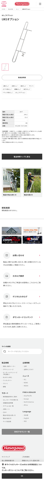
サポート (5, 394)
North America (29, 403)
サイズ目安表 (7, 422)
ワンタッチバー (7, 381)
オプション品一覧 (8, 407)
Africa (26, 406)
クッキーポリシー (8, 470)
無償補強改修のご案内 (10, 397)
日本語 (26, 416)
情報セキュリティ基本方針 (31, 461)
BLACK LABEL (7, 378)
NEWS (26, 383)
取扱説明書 (22, 78)
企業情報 (26, 363)
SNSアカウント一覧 (22, 432)
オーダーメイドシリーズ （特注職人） (9, 374)
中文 (25, 422)
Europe (26, 400)
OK (22, 476)
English (26, 419)
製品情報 (5, 363)
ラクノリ (5, 384)
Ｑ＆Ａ (5, 413)
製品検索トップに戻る (22, 157)
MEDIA (26, 386)
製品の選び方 (7, 419)
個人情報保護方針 (8, 461)
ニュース (26, 376)
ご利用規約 (26, 457)
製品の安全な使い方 (9, 416)
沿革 (25, 367)
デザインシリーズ (8, 370)
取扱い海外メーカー (9, 367)
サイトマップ (6, 457)
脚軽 (4, 387)
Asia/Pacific (28, 396)
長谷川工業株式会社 (22, 4)
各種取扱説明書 (8, 404)
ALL (25, 380)
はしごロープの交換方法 (10, 401)
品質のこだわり (28, 370)
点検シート (6, 410)
